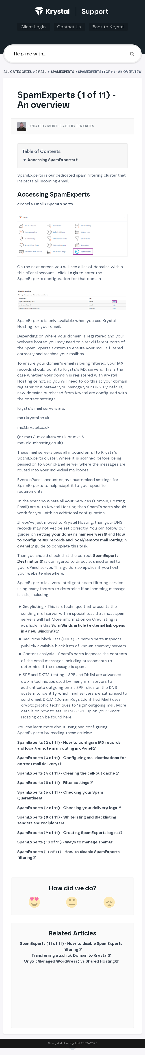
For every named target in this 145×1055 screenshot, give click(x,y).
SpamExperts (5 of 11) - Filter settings (53, 782)
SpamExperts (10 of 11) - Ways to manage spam (63, 842)
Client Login (34, 26)
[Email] (41, 72)
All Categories (17, 72)
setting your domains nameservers (70, 534)
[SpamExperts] (63, 72)
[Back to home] (72, 11)
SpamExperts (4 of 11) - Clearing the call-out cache (66, 773)
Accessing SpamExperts (50, 159)
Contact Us (69, 26)
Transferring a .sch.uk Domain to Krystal (69, 955)
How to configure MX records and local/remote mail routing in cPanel (72, 540)
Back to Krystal (108, 26)
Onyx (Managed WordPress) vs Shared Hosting (69, 961)
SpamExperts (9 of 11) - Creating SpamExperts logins (68, 832)
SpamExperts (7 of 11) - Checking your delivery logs (67, 807)
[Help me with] (72, 53)
